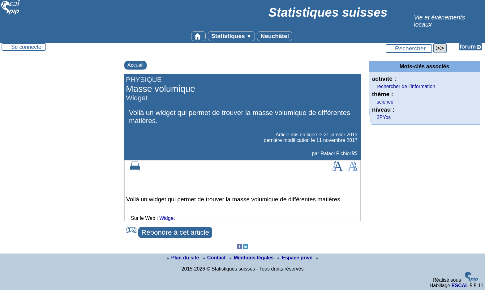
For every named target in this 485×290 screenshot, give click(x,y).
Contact (215, 257)
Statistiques (231, 36)
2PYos (384, 117)
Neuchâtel (274, 36)
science (385, 101)
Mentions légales (252, 257)
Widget (167, 218)
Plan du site (183, 257)
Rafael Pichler (335, 153)
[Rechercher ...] (409, 48)
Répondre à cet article (175, 232)
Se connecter (27, 47)
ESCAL (460, 285)
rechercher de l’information (406, 86)
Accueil (135, 65)
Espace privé (295, 257)
